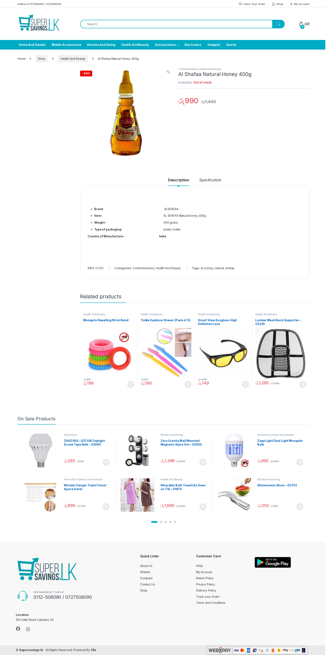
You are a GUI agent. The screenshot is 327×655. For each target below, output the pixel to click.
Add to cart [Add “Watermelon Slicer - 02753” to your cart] (299, 506)
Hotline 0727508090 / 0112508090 (39, 4)
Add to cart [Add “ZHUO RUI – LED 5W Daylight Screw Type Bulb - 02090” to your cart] (106, 462)
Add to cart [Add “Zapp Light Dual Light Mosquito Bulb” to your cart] (299, 462)
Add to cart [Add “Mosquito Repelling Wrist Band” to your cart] (130, 384)
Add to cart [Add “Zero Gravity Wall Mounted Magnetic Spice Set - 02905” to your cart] (202, 462)
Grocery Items (165, 44)
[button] (154, 522)
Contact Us (147, 584)
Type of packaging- (108, 229)
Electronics (193, 44)
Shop (277, 4)
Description (178, 180)
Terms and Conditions (210, 602)
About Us (146, 566)
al (202, 268)
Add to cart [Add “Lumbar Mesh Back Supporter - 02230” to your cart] (302, 384)
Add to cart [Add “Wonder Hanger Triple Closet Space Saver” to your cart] (106, 506)
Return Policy (205, 578)
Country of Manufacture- (106, 236)
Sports (231, 44)
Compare (146, 578)
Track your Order (208, 596)
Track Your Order (252, 4)
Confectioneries (188, 69)
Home (21, 58)
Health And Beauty (135, 44)
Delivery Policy (206, 590)
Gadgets (214, 44)
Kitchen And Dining (101, 44)
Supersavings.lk (31, 650)
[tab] (178, 182)
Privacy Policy (205, 584)
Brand (98, 209)
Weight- (100, 222)
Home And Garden (32, 44)
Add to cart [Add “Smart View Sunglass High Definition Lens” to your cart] (245, 384)
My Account (299, 4)
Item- (98, 215)
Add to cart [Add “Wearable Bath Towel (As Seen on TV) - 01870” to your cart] (202, 506)
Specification (210, 180)
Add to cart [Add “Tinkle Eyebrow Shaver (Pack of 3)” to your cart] (188, 384)
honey (208, 268)
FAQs (199, 566)
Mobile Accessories (66, 44)
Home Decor (95, 479)
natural (219, 268)
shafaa (229, 268)
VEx (94, 650)
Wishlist (145, 572)
